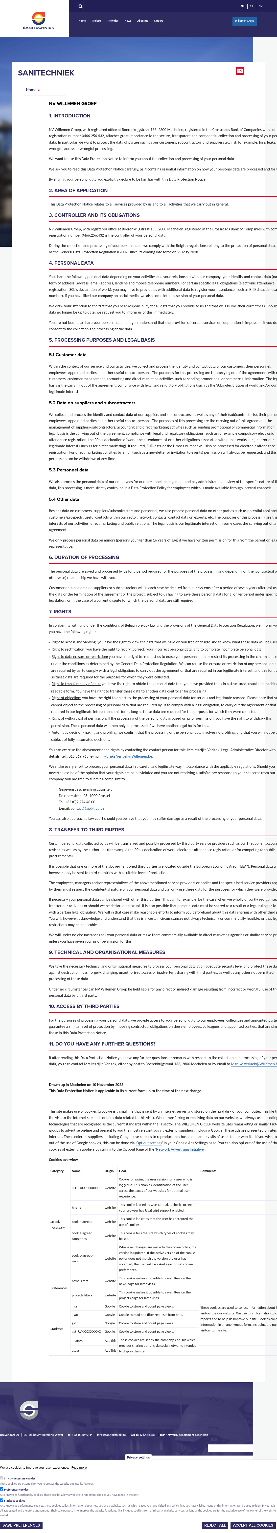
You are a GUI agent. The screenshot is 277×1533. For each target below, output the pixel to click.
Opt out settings (149, 1142)
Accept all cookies (253, 1525)
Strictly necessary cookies (20, 1478)
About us (142, 20)
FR (251, 6)
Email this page (240, 71)
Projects (96, 20)
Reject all (215, 1525)
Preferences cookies (16, 1489)
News (128, 20)
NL (242, 6)
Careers (158, 20)
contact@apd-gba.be (87, 808)
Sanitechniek (39, 20)
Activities (113, 20)
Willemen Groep (244, 20)
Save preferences (21, 1525)
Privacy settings (138, 1457)
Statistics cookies (14, 1500)
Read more (79, 1467)
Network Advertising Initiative (180, 1149)
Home (82, 20)
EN (260, 6)
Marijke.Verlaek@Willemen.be (127, 756)
